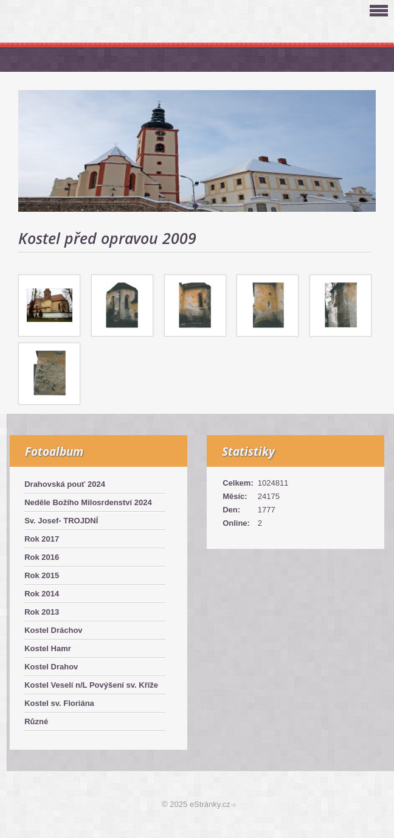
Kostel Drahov (51, 666)
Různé (36, 721)
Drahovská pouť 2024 (64, 484)
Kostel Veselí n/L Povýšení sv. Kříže (91, 685)
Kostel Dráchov (53, 630)
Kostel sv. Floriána (59, 703)
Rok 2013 (41, 611)
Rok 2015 (41, 575)
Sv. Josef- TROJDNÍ (61, 520)
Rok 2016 (41, 557)
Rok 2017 (41, 538)
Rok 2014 (41, 593)
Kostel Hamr (47, 648)
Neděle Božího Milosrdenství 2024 (88, 502)
